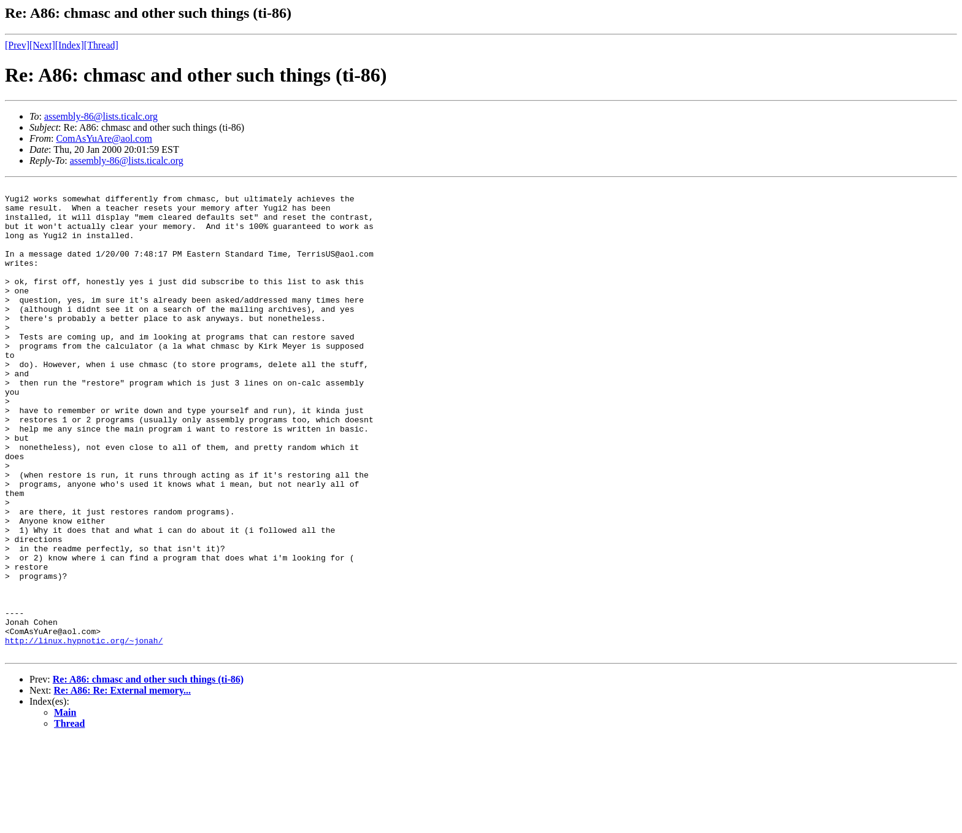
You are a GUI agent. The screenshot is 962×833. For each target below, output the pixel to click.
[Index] (69, 45)
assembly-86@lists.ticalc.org (101, 116)
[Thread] (101, 45)
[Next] (42, 45)
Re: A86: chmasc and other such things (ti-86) (148, 773)
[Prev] (17, 45)
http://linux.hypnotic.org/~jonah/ (84, 732)
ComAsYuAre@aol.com (104, 138)
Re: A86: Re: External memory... (122, 784)
